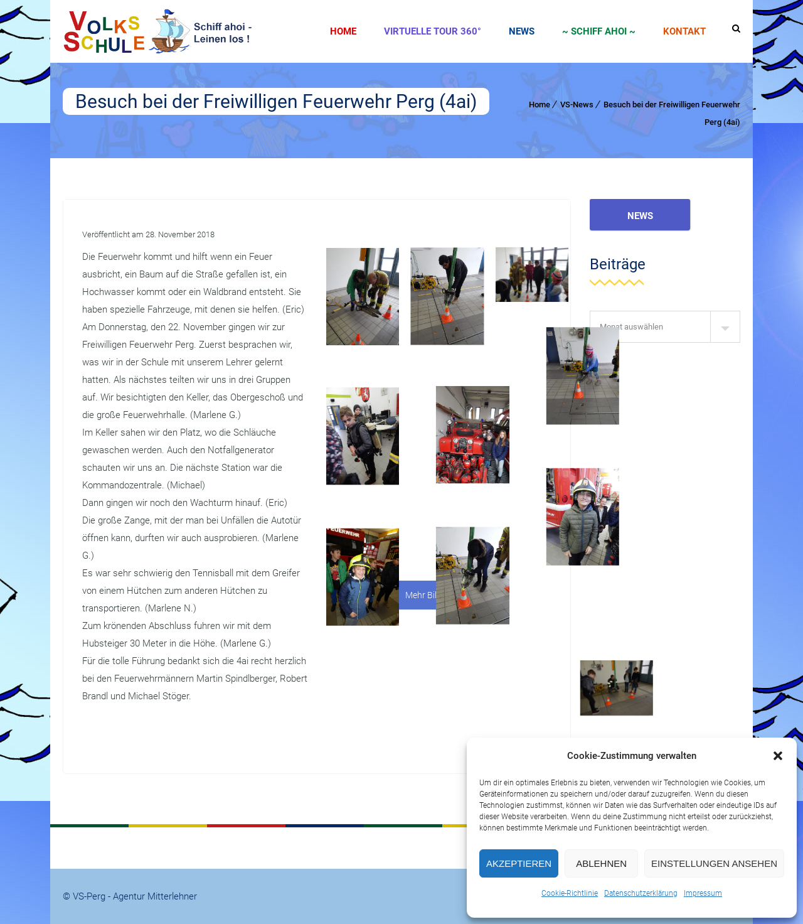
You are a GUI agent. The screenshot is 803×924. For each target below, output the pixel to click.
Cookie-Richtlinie (569, 893)
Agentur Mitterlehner (155, 896)
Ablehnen (601, 863)
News (521, 31)
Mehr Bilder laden (438, 595)
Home (343, 31)
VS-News (576, 104)
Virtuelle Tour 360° (432, 31)
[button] (778, 755)
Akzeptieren (518, 863)
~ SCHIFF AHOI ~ (598, 31)
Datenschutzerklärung (641, 893)
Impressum (703, 893)
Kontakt (684, 31)
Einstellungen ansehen (714, 863)
